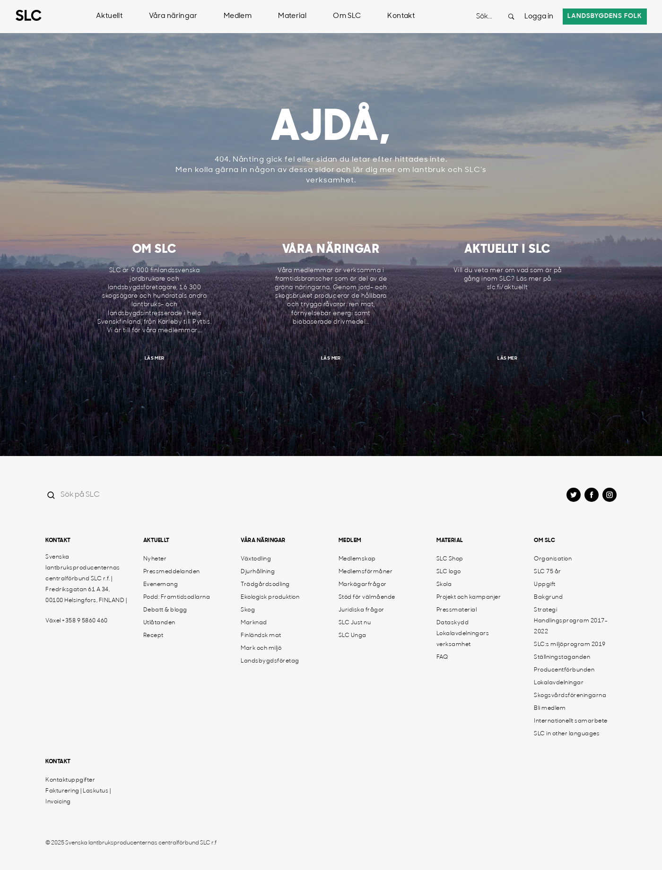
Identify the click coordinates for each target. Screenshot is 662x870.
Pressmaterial (456, 610)
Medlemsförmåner (366, 572)
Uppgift (545, 584)
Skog (248, 610)
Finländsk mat (261, 635)
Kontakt (401, 16)
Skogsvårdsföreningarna (570, 695)
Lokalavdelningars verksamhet (462, 639)
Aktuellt (109, 16)
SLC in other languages (567, 734)
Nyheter (155, 559)
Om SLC (347, 16)
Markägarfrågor (363, 584)
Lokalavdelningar (559, 683)
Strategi (545, 610)
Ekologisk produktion (270, 597)
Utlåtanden (159, 623)
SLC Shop (449, 559)
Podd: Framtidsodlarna (176, 597)
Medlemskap (357, 559)
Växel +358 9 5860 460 (76, 621)
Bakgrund (548, 597)
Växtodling (256, 559)
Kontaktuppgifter (70, 780)
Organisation (553, 559)
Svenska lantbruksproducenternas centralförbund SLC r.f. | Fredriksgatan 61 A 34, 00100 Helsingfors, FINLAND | (86, 578)
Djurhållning (258, 572)
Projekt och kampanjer (468, 597)
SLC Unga (352, 635)
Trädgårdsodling (265, 584)
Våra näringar (173, 16)
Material (292, 16)
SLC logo (448, 572)
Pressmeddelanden (171, 572)
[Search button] (511, 16)
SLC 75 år (547, 572)
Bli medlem (550, 708)
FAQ (442, 657)
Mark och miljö (261, 648)
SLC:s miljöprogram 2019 (570, 644)
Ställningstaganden (562, 657)
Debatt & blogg (165, 610)
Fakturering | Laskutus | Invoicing (78, 796)
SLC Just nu (355, 623)
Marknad (254, 623)
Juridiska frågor (361, 610)
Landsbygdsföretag (270, 661)
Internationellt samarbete (571, 721)
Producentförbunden (564, 670)
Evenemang (160, 584)
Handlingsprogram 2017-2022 (571, 626)
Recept (153, 635)
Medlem (238, 16)
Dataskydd (452, 623)
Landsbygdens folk (604, 16)
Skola (444, 584)
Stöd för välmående (367, 597)
